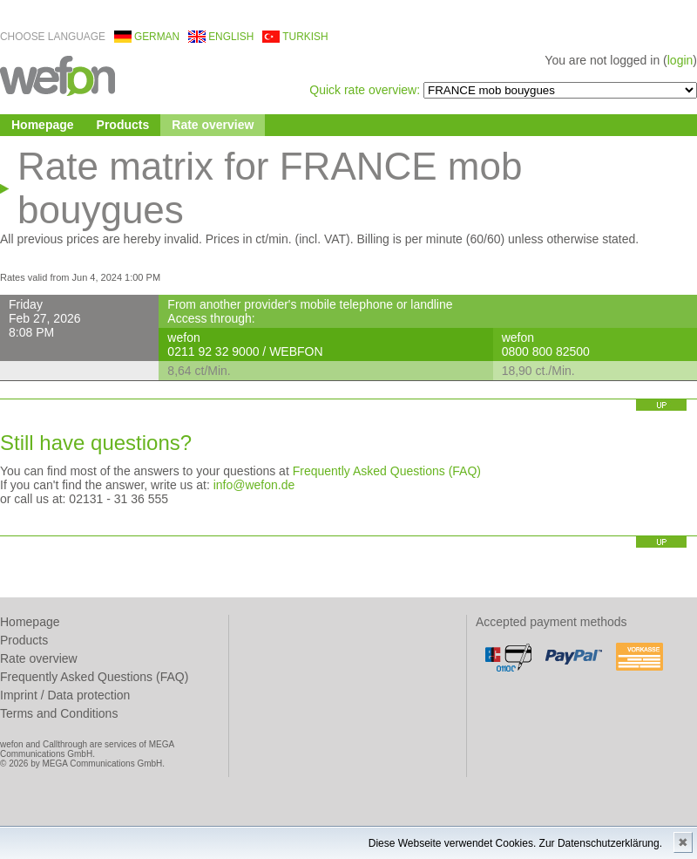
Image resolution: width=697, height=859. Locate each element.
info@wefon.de (254, 485)
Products (123, 125)
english (231, 37)
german (156, 37)
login (680, 60)
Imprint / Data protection (65, 695)
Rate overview (213, 125)
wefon (57, 74)
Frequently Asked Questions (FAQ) (387, 471)
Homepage (42, 125)
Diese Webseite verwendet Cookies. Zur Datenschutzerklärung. (515, 843)
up (661, 405)
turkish (305, 37)
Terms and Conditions (59, 713)
